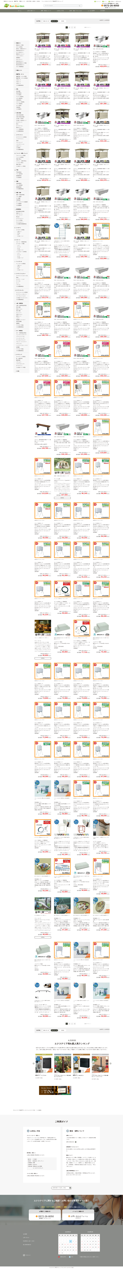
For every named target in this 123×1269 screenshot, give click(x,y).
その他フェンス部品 (21, 166)
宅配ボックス (19, 70)
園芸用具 (18, 360)
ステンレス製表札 (20, 102)
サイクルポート (19, 222)
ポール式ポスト (19, 52)
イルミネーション (20, 144)
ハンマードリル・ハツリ (22, 345)
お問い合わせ (26, 1237)
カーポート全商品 (20, 229)
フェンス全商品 (19, 157)
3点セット (18, 81)
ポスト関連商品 (19, 66)
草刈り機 (18, 310)
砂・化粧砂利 (19, 358)
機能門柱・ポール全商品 (22, 78)
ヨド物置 (18, 198)
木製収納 (18, 200)
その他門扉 (18, 177)
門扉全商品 (18, 172)
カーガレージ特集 (20, 243)
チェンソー (18, 312)
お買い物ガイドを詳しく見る (59, 1187)
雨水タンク (18, 127)
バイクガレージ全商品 (21, 251)
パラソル (18, 284)
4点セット (18, 83)
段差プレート (19, 213)
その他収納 (18, 205)
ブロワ (17, 318)
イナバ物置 (18, 196)
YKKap (18, 266)
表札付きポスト (19, 61)
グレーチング (19, 214)
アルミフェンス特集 (21, 155)
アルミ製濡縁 (19, 185)
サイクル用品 (19, 220)
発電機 (17, 347)
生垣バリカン (19, 314)
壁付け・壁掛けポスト (21, 48)
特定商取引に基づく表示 (28, 1241)
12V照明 (18, 147)
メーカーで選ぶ (19, 162)
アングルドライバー (21, 340)
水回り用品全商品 (20, 116)
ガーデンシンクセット (21, 294)
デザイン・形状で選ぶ (21, 160)
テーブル (18, 281)
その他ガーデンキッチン (22, 297)
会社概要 (25, 1234)
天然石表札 (18, 100)
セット (17, 282)
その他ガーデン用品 (21, 367)
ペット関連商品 (19, 129)
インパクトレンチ (20, 338)
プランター (18, 362)
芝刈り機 (18, 307)
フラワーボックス (20, 363)
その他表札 (18, 109)
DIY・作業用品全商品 (21, 332)
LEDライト (18, 146)
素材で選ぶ (18, 164)
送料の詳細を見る (70, 1141)
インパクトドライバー (21, 334)
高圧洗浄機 (18, 321)
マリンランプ (19, 142)
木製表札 (18, 107)
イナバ (18, 245)
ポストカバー (19, 59)
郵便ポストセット (20, 54)
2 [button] (69, 27)
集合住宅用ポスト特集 (21, 63)
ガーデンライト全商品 (21, 137)
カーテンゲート (19, 218)
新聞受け (18, 57)
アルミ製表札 (19, 103)
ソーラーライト (19, 138)
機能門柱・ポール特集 (21, 76)
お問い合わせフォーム (79, 1216)
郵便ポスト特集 (19, 45)
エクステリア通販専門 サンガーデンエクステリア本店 (25, 1110)
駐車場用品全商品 (20, 211)
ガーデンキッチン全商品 (22, 292)
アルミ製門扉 (19, 173)
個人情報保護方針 (27, 1244)
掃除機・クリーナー (21, 319)
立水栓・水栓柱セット (21, 120)
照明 (17, 140)
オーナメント (19, 365)
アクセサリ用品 (19, 325)
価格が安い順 (46, 21)
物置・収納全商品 (20, 194)
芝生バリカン (19, 309)
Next (110, 1063)
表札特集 (18, 91)
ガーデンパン (19, 122)
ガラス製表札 (19, 98)
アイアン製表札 (19, 96)
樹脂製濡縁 (18, 187)
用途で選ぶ (18, 159)
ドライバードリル (20, 336)
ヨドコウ (19, 254)
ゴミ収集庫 (18, 203)
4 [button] (74, 27)
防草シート (18, 316)
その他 (17, 371)
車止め (17, 216)
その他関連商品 (19, 85)
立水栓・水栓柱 (19, 118)
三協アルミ (19, 231)
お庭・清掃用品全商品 (21, 305)
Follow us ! (28, 1255)
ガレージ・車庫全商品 (21, 241)
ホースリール (19, 125)
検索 (79, 5)
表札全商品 (18, 93)
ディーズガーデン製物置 (22, 201)
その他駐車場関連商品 (21, 223)
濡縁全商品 (18, 183)
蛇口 (17, 123)
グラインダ (18, 343)
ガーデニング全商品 (21, 356)
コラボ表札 (18, 94)
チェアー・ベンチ (20, 279)
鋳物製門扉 (18, 175)
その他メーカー (20, 236)
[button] (86, 28)
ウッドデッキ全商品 (21, 263)
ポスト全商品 (19, 47)
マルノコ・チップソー (21, 341)
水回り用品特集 (19, 115)
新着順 (62, 21)
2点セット (18, 79)
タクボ (18, 248)
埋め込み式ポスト (20, 50)
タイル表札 (18, 105)
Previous (34, 1063)
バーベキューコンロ (21, 295)
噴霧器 (17, 323)
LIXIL (18, 234)
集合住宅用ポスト (20, 64)
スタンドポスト (19, 55)
